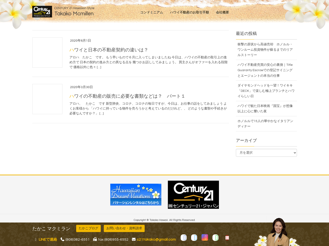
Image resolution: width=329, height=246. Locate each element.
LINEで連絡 (48, 239)
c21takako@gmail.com (156, 239)
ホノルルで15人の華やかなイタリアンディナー (265, 124)
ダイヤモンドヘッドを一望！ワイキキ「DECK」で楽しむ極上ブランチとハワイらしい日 (266, 91)
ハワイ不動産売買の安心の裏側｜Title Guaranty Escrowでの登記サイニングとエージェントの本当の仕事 (265, 70)
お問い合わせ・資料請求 (124, 228)
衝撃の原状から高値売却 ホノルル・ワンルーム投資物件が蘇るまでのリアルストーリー (265, 50)
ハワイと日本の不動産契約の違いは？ (108, 50)
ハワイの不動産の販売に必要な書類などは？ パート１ (127, 96)
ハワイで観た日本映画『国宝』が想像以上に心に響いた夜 (265, 108)
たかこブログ (88, 228)
